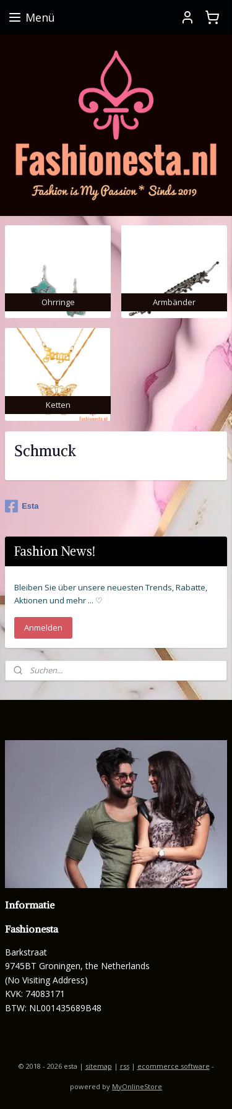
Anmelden (43, 627)
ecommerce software (173, 1066)
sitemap (98, 1066)
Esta (21, 506)
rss (124, 1066)
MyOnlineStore (137, 1086)
